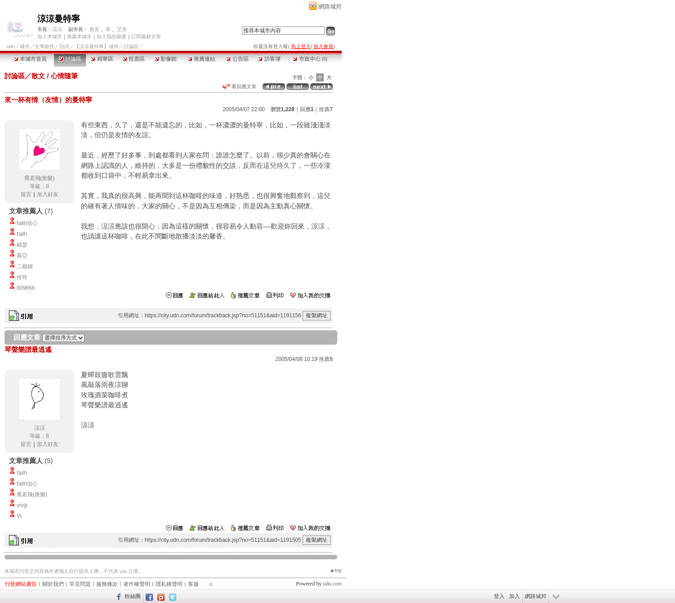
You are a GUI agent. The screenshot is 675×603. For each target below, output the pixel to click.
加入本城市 (49, 36)
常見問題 (80, 584)
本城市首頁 (30, 59)
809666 (26, 288)
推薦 (326, 109)
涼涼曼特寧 (58, 18)
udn (11, 46)
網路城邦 (330, 6)
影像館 (166, 59)
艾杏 (122, 29)
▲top (336, 570)
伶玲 (22, 277)
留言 (26, 194)
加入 (514, 596)
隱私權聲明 (169, 584)
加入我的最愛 (111, 36)
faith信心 (27, 223)
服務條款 (107, 584)
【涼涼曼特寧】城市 (96, 46)
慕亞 (22, 255)
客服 (193, 584)
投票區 (134, 59)
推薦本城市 (79, 36)
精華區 (102, 59)
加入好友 (47, 194)
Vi (19, 516)
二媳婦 (25, 266)
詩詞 (64, 46)
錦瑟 (22, 245)
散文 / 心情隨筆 (54, 76)
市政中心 (310, 59)
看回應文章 (239, 86)
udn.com (332, 583)
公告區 (237, 59)
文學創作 (44, 46)
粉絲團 (133, 596)
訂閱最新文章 (146, 36)
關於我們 (53, 584)
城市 (25, 46)
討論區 (70, 59)
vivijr (22, 505)
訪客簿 (269, 59)
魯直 (94, 29)
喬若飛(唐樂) (39, 178)
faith (22, 234)
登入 (499, 596)
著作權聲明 (136, 584)
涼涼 (57, 29)
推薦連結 (201, 59)
